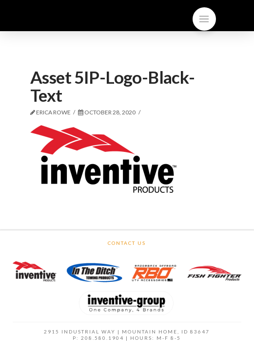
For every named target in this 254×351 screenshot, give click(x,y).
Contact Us (127, 243)
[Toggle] (204, 19)
